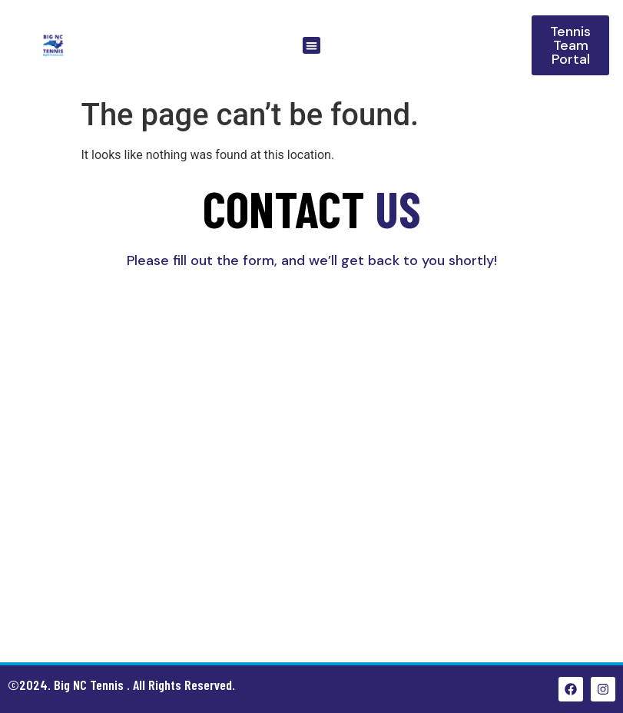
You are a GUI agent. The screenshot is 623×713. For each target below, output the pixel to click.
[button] (311, 46)
